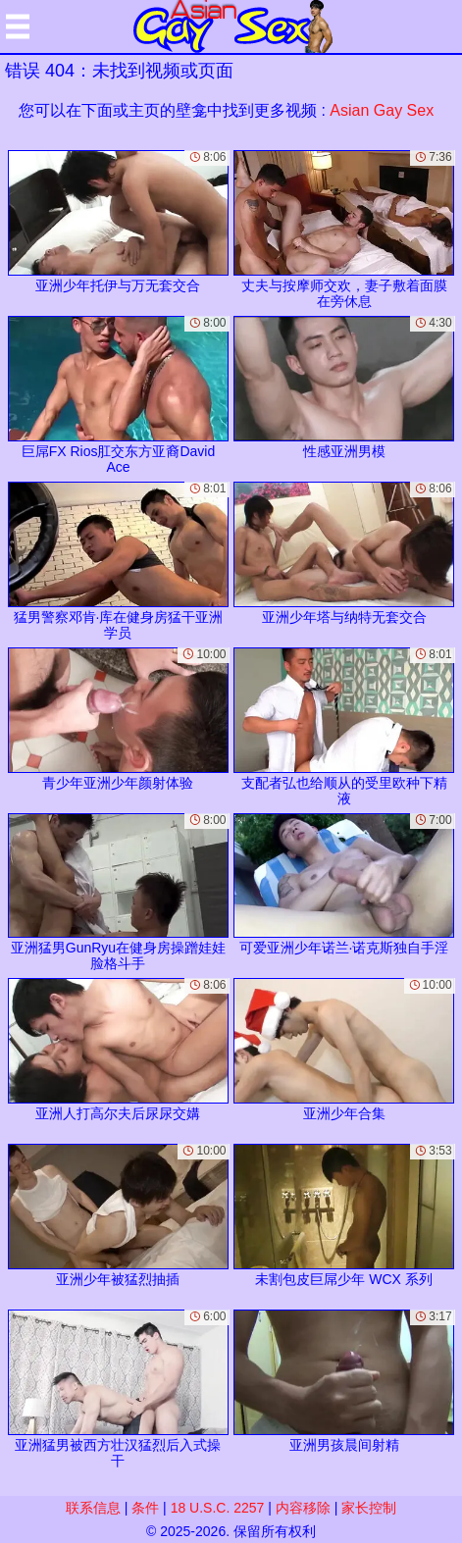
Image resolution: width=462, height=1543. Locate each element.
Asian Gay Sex (382, 110)
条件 (145, 1508)
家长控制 (368, 1508)
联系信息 (93, 1508)
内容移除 (303, 1508)
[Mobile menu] (17, 26)
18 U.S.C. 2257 (218, 1508)
